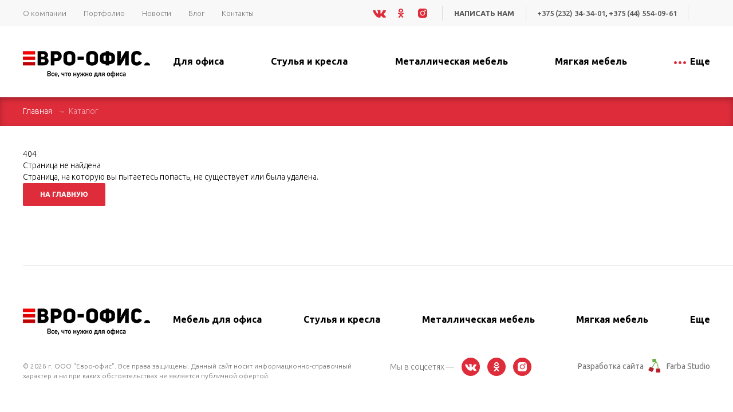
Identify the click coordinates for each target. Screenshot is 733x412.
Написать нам (484, 13)
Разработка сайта (611, 366)
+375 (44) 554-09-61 (643, 13)
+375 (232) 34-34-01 (571, 13)
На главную (64, 194)
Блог (196, 13)
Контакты (238, 13)
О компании (44, 13)
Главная (37, 111)
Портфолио (104, 13)
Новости (156, 13)
